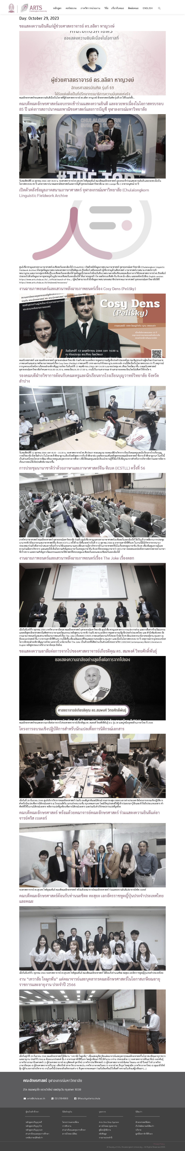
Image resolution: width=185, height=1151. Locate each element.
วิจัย (106, 8)
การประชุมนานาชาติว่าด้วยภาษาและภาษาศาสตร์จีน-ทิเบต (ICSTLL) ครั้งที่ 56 (82, 467)
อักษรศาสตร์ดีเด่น (143, 1122)
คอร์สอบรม (72, 8)
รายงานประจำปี (105, 1137)
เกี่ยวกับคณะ (118, 8)
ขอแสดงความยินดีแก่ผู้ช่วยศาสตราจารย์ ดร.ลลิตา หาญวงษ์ (67, 25)
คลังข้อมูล (103, 1134)
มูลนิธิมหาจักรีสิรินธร (144, 1134)
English (147, 8)
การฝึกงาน (66, 1126)
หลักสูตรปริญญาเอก (34, 1130)
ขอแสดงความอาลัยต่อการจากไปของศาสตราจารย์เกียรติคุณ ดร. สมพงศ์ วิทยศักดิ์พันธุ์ (88, 650)
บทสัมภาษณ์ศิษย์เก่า (34, 1137)
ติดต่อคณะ (134, 8)
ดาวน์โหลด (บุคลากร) (108, 1126)
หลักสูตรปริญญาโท (34, 1126)
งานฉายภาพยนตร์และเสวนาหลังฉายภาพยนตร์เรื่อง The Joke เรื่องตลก (76, 557)
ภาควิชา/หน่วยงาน (91, 8)
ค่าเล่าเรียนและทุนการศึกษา (37, 1134)
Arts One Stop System (109, 1122)
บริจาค (138, 1130)
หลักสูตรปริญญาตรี (34, 1122)
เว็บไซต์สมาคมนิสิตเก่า (145, 1126)
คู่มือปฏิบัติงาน (105, 1130)
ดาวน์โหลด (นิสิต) (69, 1134)
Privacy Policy (159, 1144)
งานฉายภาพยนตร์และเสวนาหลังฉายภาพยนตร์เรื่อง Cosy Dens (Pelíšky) (77, 288)
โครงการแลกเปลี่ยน (70, 1122)
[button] (159, 8)
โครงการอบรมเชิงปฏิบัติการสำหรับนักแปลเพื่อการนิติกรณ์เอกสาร (71, 728)
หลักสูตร (58, 8)
